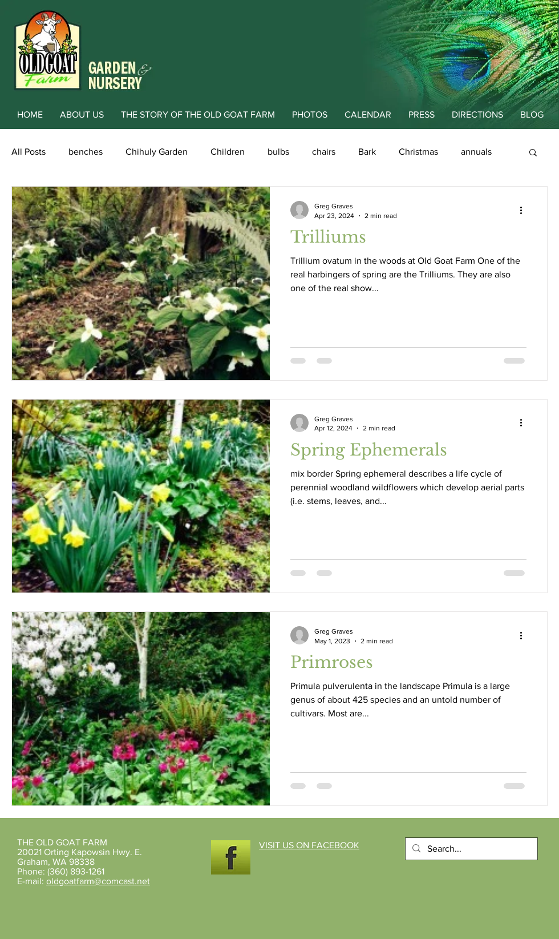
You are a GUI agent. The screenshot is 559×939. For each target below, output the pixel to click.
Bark (367, 151)
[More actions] (525, 210)
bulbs (278, 151)
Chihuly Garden (156, 151)
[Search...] (470, 849)
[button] (533, 153)
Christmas (418, 151)
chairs (323, 151)
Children (227, 151)
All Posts (28, 151)
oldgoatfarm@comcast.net (98, 881)
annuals (476, 151)
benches (85, 151)
